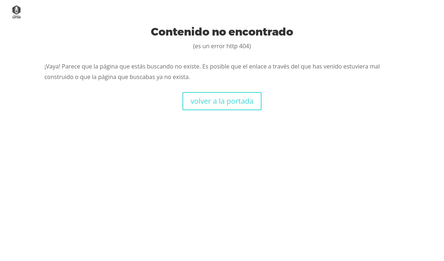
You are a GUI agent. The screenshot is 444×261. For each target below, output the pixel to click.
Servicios (307, 12)
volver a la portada (221, 101)
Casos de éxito (362, 12)
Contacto (417, 12)
